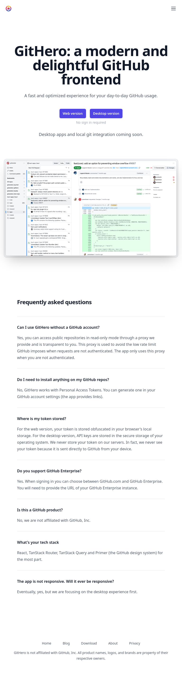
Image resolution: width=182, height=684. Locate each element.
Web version (73, 113)
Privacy (134, 643)
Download (89, 643)
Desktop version (106, 113)
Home (46, 643)
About (113, 643)
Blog (66, 643)
